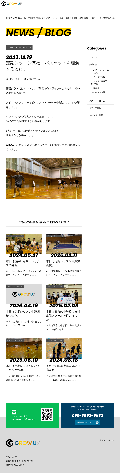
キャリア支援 (101, 83)
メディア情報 (96, 120)
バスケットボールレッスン (20, 47)
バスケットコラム (98, 111)
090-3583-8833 (87, 416)
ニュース (94, 58)
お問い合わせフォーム (84, 422)
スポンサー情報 (97, 130)
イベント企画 (101, 101)
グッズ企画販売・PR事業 (99, 90)
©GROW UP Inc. (107, 440)
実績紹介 (94, 68)
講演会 (97, 96)
